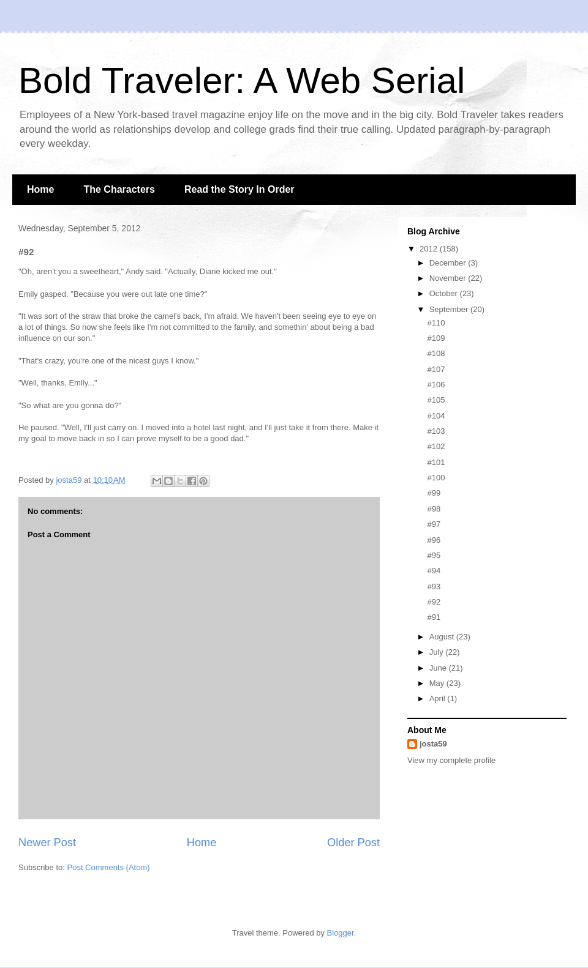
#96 (433, 540)
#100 (436, 477)
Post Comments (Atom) (108, 867)
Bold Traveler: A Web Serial (241, 80)
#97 (433, 524)
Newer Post (47, 842)
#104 (436, 415)
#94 (433, 570)
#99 (433, 492)
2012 (430, 248)
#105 (436, 399)
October (444, 293)
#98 (433, 508)
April (438, 698)
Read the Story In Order (239, 189)
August (442, 636)
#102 (436, 446)
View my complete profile (451, 760)
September (449, 309)
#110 (436, 322)
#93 (433, 586)
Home (40, 189)
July (437, 652)
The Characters (119, 189)
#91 (433, 617)
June (439, 667)
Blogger (340, 932)
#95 (433, 555)
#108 (436, 353)
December (449, 262)
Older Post (353, 842)
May (438, 683)
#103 (436, 431)
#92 (433, 601)
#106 (436, 384)
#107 (436, 369)
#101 (436, 462)
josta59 (433, 743)
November (449, 278)
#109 (436, 338)
